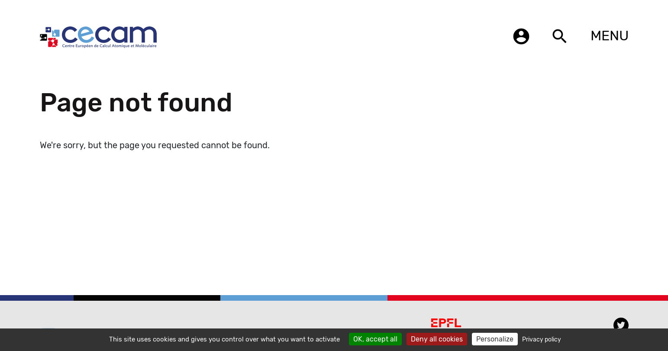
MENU (610, 35)
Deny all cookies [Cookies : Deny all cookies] (437, 339)
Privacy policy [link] (541, 339)
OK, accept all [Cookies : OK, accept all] (375, 339)
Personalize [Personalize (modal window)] (494, 339)
